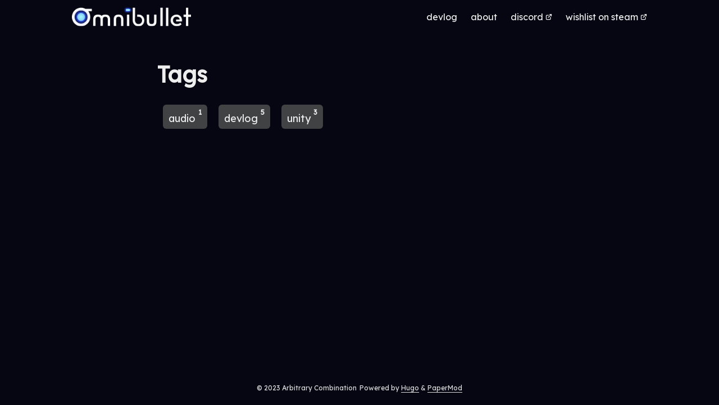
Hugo (410, 388)
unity (302, 116)
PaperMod (444, 388)
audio (185, 116)
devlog (244, 116)
